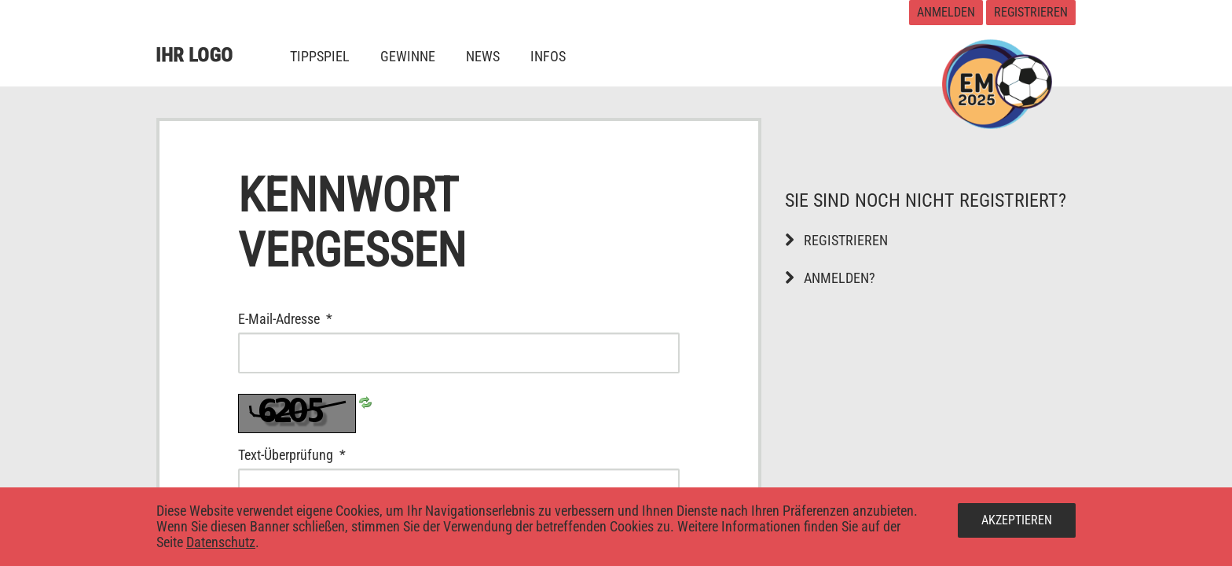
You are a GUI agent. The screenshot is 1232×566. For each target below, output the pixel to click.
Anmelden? (830, 278)
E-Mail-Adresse (321, 319)
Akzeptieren (1016, 520)
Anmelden (946, 12)
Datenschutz (220, 542)
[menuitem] (320, 56)
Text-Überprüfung (328, 455)
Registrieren (1031, 12)
